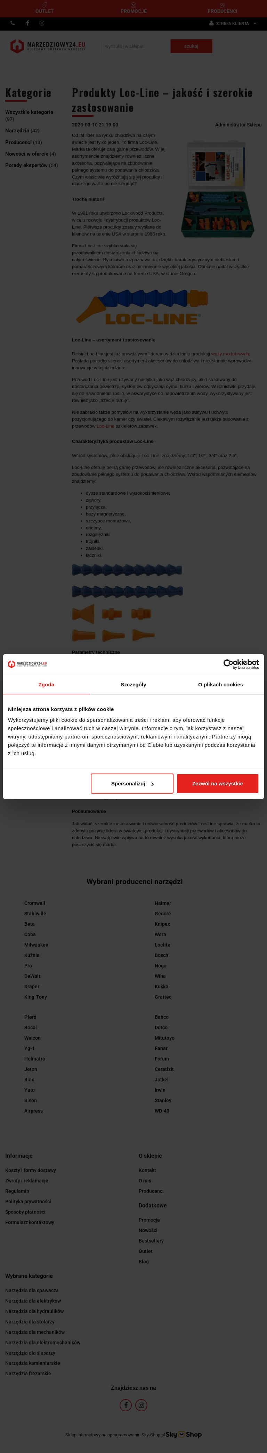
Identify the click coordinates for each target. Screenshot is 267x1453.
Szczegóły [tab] (133, 684)
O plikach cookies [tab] (220, 684)
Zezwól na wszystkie (217, 783)
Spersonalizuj (132, 783)
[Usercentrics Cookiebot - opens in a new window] (228, 664)
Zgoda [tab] (47, 684)
